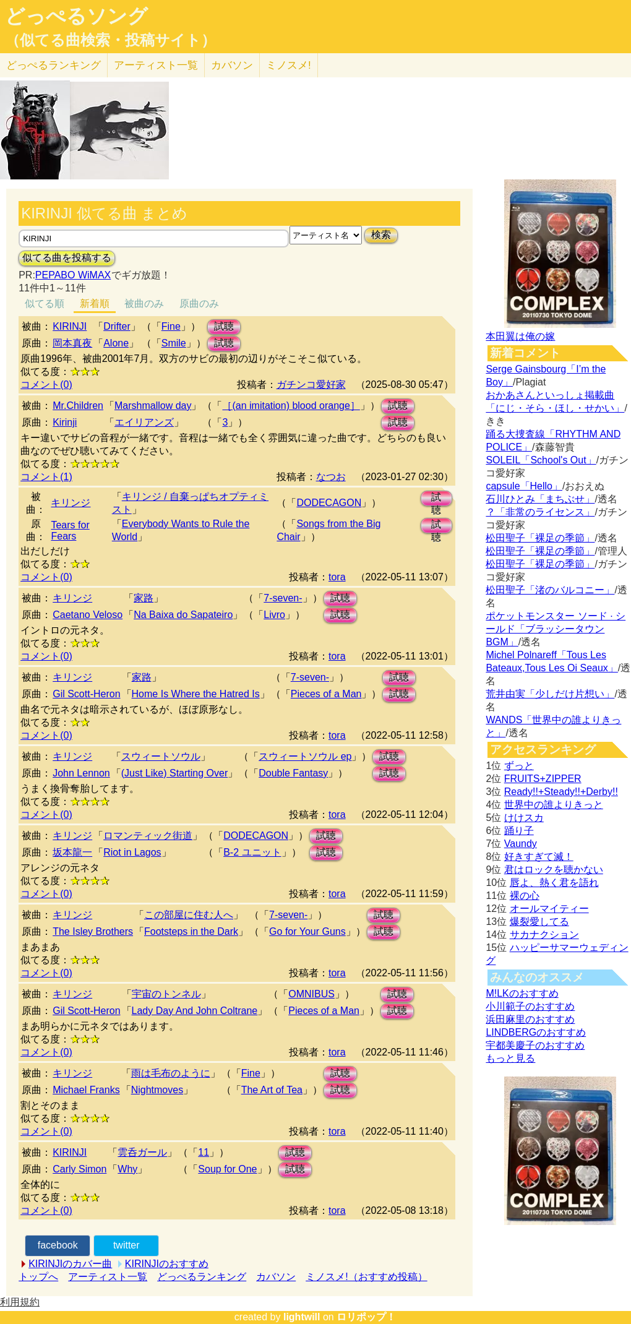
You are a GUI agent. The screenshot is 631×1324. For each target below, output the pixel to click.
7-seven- (283, 598)
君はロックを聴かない (553, 869)
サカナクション (544, 934)
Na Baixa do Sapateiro (183, 614)
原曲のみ (199, 303)
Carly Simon (79, 1169)
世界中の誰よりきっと (553, 804)
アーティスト (156, 65)
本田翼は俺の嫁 (520, 336)
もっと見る (510, 1058)
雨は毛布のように (170, 1073)
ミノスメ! (288, 65)
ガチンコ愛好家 (311, 384)
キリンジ (70, 502)
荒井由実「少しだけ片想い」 (550, 694)
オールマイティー (549, 908)
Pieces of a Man (326, 694)
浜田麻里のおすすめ (530, 1019)
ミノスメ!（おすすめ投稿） (366, 1276)
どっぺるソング (76, 16)
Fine (171, 326)
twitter (126, 1245)
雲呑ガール (142, 1152)
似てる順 (44, 303)
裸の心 (524, 895)
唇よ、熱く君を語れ (554, 882)
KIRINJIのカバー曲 (70, 1263)
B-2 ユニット (252, 852)
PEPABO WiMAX (73, 275)
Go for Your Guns (307, 931)
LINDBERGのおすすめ (536, 1032)
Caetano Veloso (87, 614)
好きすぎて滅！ (538, 856)
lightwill (301, 1317)
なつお (331, 476)
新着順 (94, 303)
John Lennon (81, 773)
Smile (173, 343)
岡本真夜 (72, 343)
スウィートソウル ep (305, 756)
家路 (143, 598)
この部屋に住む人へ (188, 914)
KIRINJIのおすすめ (166, 1263)
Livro (274, 614)
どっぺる (53, 65)
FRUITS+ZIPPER (543, 778)
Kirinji (65, 422)
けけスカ (524, 817)
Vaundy (520, 843)
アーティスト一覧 (107, 1276)
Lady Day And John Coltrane (195, 1010)
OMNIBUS (311, 994)
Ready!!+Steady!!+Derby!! (561, 791)
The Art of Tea (272, 1090)
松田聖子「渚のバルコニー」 (550, 590)
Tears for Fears (70, 530)
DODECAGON (328, 502)
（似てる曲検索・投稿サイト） (110, 40)
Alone (116, 343)
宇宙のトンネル (166, 994)
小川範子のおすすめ (530, 1006)
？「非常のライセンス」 (540, 512)
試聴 (224, 326)
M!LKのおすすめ (522, 993)
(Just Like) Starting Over (174, 773)
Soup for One (227, 1169)
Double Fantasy (293, 773)
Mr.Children (78, 405)
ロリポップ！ (366, 1317)
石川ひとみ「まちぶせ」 (540, 499)
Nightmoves (157, 1090)
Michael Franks (86, 1090)
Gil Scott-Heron (86, 694)
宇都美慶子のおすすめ (535, 1045)
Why (127, 1169)
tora (337, 577)
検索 (381, 235)
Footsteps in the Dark (191, 931)
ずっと (519, 765)
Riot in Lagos (132, 852)
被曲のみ (144, 303)
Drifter (117, 326)
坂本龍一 (72, 852)
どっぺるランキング (201, 1276)
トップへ (38, 1276)
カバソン (232, 65)
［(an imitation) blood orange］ (290, 405)
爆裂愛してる (539, 921)
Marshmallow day (152, 405)
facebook (58, 1245)
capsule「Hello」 (524, 486)
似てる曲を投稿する (66, 257)
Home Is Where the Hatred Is (196, 694)
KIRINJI (70, 326)
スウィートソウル (160, 756)
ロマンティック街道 (147, 835)
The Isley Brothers (93, 931)
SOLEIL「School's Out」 (541, 460)
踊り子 (519, 830)
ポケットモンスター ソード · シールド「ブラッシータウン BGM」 (555, 629)
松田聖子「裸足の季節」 (540, 538)
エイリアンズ (144, 422)
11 (203, 1152)
